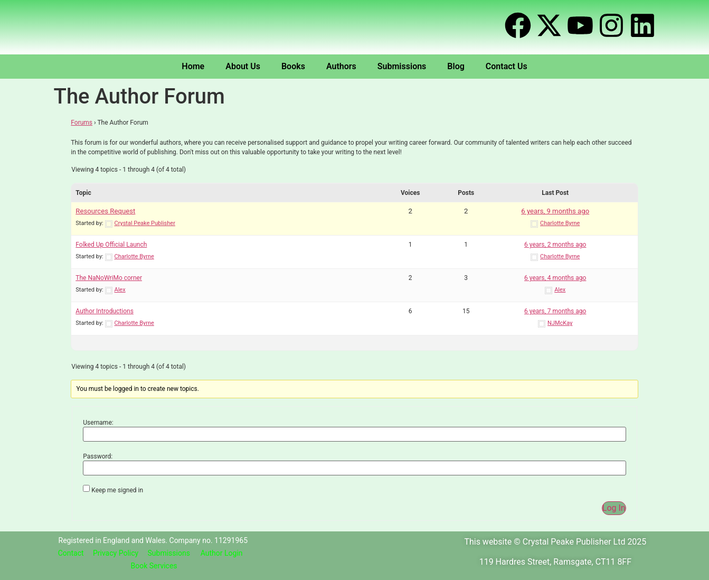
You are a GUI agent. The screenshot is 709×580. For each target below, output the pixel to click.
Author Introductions (104, 311)
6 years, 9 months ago (555, 211)
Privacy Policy (115, 553)
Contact (71, 553)
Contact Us (506, 66)
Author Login (222, 553)
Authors (341, 66)
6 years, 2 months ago (555, 244)
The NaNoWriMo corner (108, 278)
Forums (81, 122)
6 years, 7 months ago (555, 311)
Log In (614, 508)
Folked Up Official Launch (111, 244)
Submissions (402, 66)
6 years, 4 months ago (555, 278)
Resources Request (105, 211)
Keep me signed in (117, 490)
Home (193, 66)
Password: (97, 456)
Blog (455, 66)
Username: (98, 422)
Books (293, 66)
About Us (242, 66)
